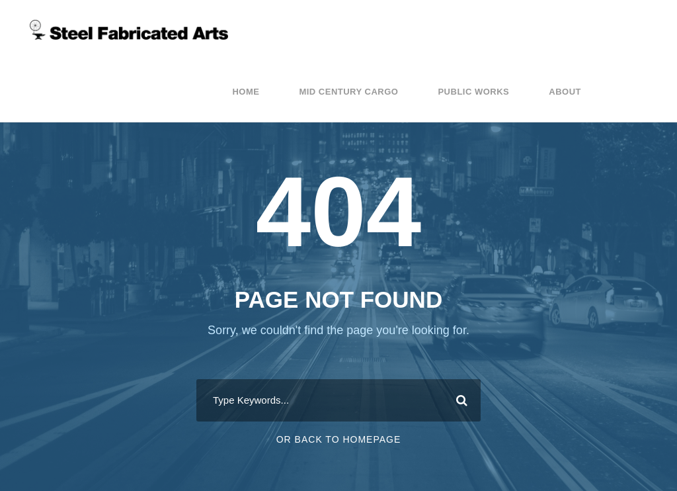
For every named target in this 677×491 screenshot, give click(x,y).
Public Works (473, 92)
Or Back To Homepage (338, 439)
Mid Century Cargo (348, 92)
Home (245, 92)
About (565, 92)
